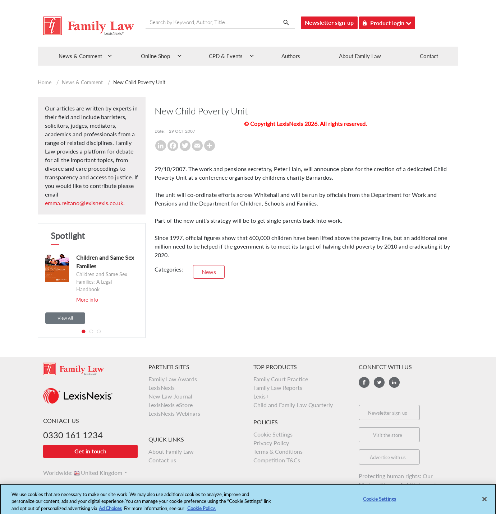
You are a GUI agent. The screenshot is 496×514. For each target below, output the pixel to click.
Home (44, 82)
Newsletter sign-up (329, 22)
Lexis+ (261, 396)
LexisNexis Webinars (174, 413)
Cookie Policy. (201, 511)
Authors (290, 56)
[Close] (484, 502)
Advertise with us (388, 457)
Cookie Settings (273, 434)
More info (87, 300)
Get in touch (90, 451)
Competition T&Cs (276, 460)
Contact (429, 56)
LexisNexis (161, 387)
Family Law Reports (277, 387)
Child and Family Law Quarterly (293, 404)
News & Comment (82, 82)
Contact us (162, 460)
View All (65, 318)
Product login (387, 21)
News (209, 271)
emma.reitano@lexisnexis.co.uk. (85, 202)
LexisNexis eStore (170, 404)
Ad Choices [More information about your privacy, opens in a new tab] (110, 511)
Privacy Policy (271, 442)
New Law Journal (170, 396)
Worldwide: (54, 472)
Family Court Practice (280, 379)
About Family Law (360, 56)
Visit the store (387, 435)
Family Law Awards (172, 379)
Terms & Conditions (278, 451)
